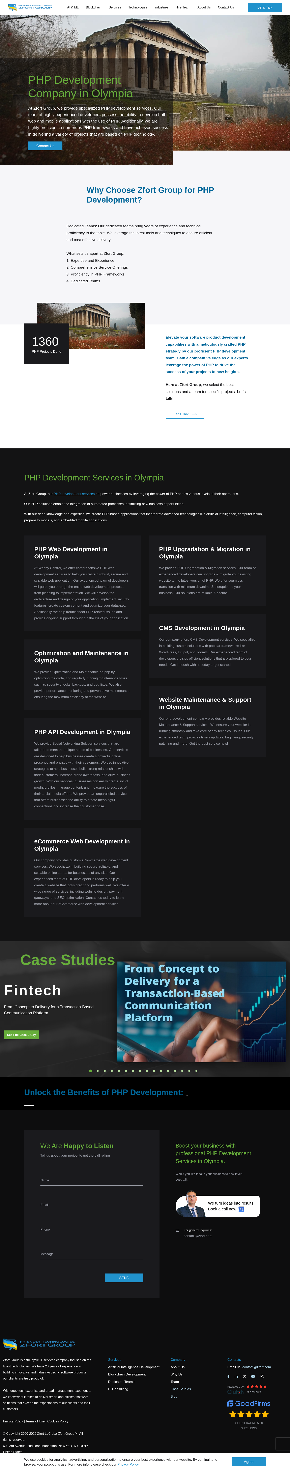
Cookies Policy (57, 1421)
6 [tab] (126, 1071)
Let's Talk (264, 7)
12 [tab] (168, 1071)
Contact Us (226, 7)
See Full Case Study (21, 1034)
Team (175, 1382)
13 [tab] (175, 1071)
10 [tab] (154, 1071)
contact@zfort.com (198, 1236)
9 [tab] (147, 1071)
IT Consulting (118, 1389)
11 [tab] (161, 1071)
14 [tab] (182, 1071)
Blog (174, 1396)
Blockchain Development (127, 1374)
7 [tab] (133, 1071)
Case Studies (181, 1389)
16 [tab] (196, 1071)
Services (114, 1360)
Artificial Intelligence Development (134, 1367)
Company (178, 1360)
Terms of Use (35, 1421)
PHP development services (74, 494)
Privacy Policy (128, 1464)
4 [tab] (112, 1071)
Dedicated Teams (121, 1382)
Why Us (177, 1374)
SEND (124, 1278)
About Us (178, 1367)
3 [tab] (105, 1071)
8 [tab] (140, 1071)
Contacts (234, 1360)
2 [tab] (98, 1071)
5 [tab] (119, 1071)
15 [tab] (189, 1071)
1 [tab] (91, 1071)
